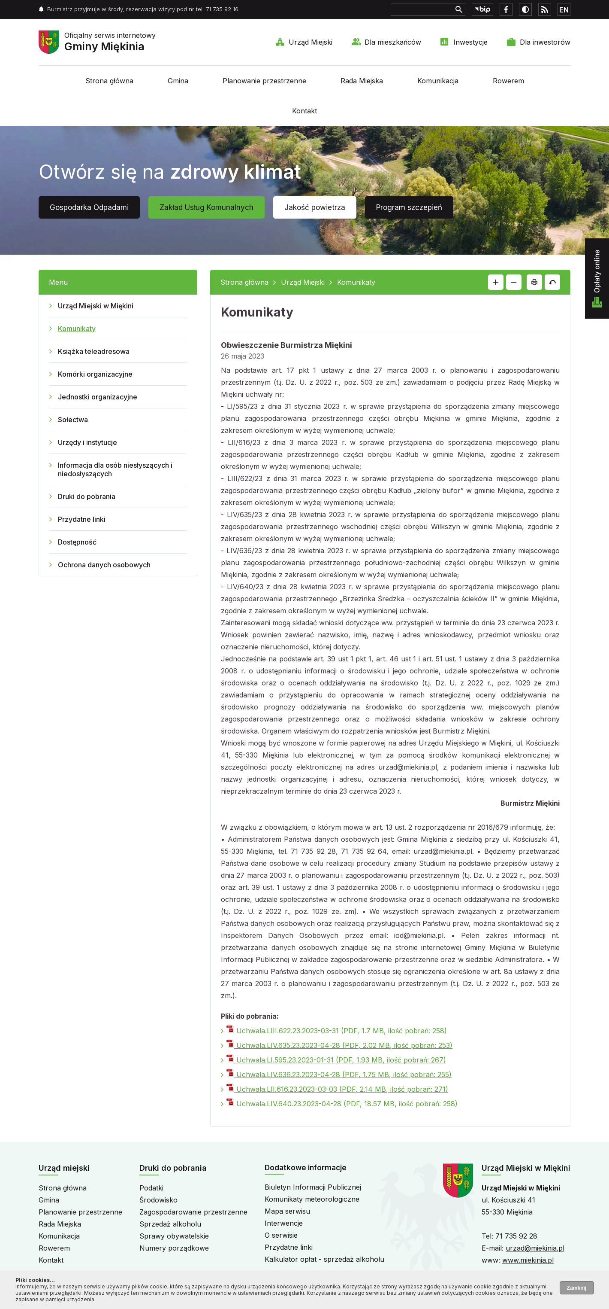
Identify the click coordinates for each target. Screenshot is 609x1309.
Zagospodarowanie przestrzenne (193, 1212)
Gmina (178, 80)
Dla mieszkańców (393, 42)
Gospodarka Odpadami (89, 207)
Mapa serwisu (287, 1211)
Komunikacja (437, 80)
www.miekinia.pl (528, 1260)
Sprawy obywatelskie (174, 1236)
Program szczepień (409, 207)
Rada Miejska (362, 80)
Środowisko (158, 1200)
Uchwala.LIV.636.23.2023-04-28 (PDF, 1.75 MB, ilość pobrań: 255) (339, 1074)
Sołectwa (73, 419)
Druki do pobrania (86, 496)
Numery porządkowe (174, 1248)
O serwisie (281, 1235)
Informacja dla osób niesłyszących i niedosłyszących (115, 469)
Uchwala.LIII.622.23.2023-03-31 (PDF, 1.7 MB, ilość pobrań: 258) (336, 1030)
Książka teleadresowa (94, 351)
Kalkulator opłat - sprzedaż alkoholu (324, 1259)
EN (564, 10)
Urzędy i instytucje (87, 442)
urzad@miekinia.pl (535, 1248)
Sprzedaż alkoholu (170, 1224)
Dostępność (77, 542)
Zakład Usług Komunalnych (206, 207)
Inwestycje (470, 42)
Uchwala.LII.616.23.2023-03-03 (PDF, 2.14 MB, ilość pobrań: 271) (337, 1089)
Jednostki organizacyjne (97, 397)
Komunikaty (77, 328)
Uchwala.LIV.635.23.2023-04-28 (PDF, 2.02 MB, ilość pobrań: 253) (339, 1045)
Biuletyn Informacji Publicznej (313, 1187)
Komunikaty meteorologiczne (312, 1199)
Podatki (151, 1188)
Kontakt (304, 111)
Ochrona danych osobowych (104, 564)
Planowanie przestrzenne (264, 80)
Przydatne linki (82, 519)
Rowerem (508, 80)
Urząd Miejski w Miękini (95, 305)
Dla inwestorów (545, 42)
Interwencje (284, 1223)
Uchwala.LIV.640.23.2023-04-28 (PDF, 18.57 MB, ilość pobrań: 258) (342, 1103)
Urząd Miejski (310, 42)
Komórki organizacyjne (95, 374)
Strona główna (109, 80)
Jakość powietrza (314, 207)
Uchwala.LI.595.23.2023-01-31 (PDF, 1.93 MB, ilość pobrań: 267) (336, 1060)
